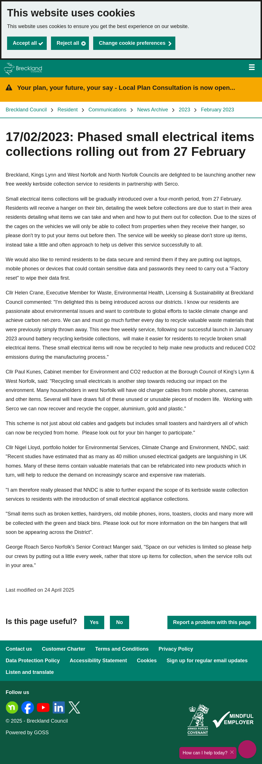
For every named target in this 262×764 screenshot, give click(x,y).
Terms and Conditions (122, 649)
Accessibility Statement (98, 660)
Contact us (19, 649)
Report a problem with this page (212, 622)
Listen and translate (30, 672)
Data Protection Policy (33, 660)
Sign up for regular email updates (207, 660)
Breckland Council (26, 110)
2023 (184, 110)
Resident (67, 110)
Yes (94, 622)
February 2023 (217, 110)
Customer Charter (63, 649)
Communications (107, 110)
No (119, 622)
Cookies (147, 660)
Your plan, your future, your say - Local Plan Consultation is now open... (126, 87)
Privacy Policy (176, 649)
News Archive (152, 110)
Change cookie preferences (132, 43)
